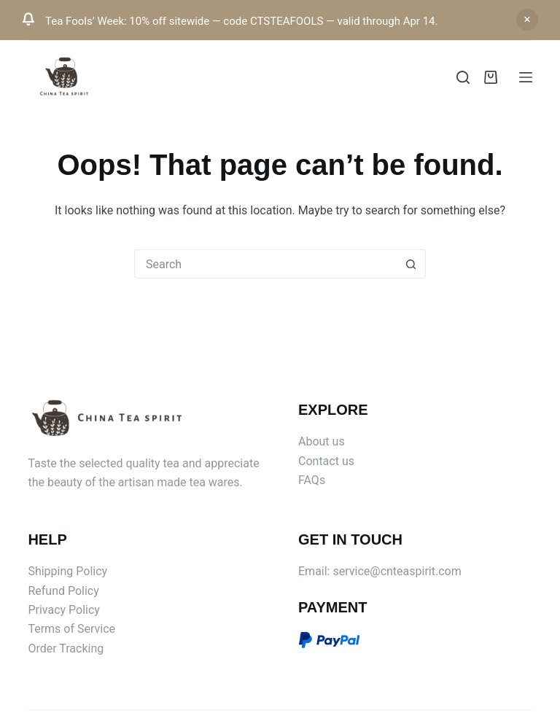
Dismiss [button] (527, 20)
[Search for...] (265, 263)
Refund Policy (63, 591)
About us (321, 441)
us (348, 461)
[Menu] (525, 77)
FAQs (311, 480)
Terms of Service (71, 629)
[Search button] (411, 263)
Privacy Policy (64, 610)
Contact (320, 461)
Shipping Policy (67, 571)
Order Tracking (66, 648)
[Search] (463, 77)
